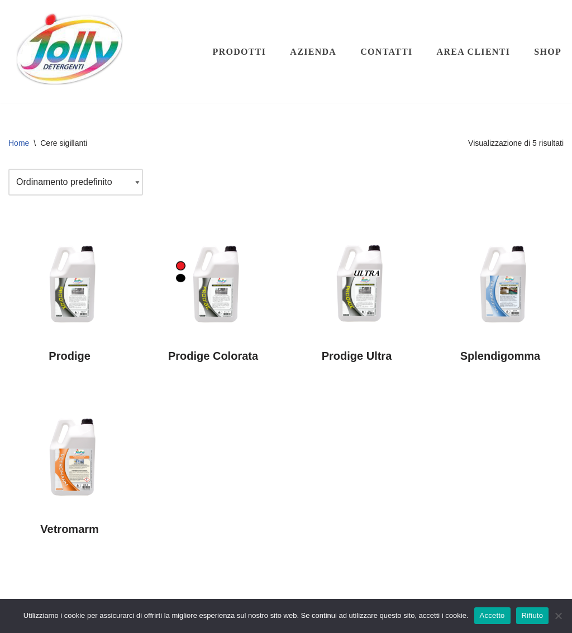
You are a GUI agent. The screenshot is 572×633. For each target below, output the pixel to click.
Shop (547, 51)
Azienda (313, 51)
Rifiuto (533, 615)
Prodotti (239, 51)
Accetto (492, 615)
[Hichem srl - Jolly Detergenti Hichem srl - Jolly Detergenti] (69, 51)
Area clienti (474, 51)
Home (18, 143)
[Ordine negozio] (75, 182)
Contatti (386, 51)
